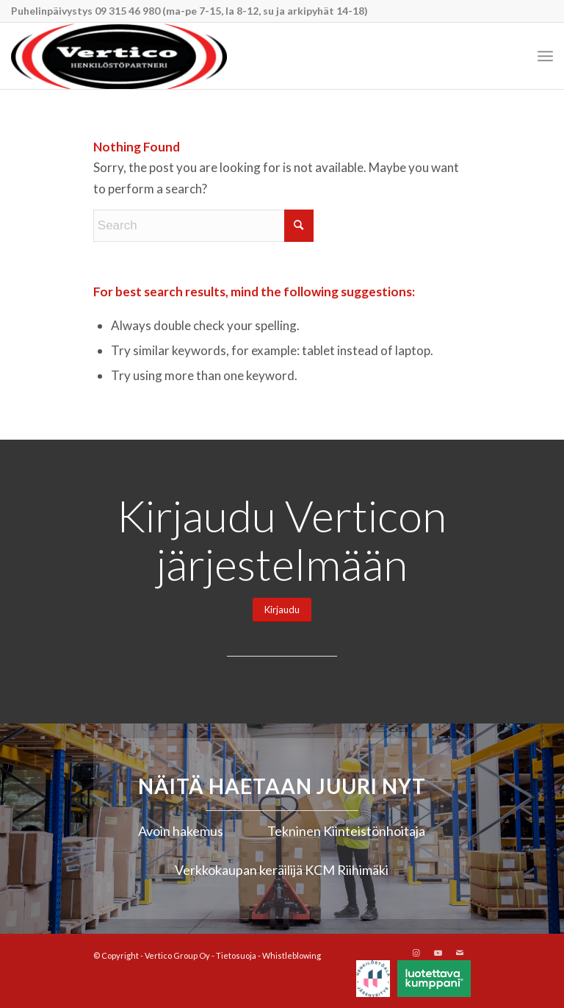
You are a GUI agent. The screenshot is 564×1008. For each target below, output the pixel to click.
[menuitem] (545, 56)
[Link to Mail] (460, 953)
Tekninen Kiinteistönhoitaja (346, 831)
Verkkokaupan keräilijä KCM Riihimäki (281, 870)
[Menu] (545, 56)
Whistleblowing (291, 955)
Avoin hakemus (180, 831)
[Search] (203, 226)
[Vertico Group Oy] (118, 56)
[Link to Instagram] (416, 953)
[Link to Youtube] (438, 953)
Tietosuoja (236, 955)
